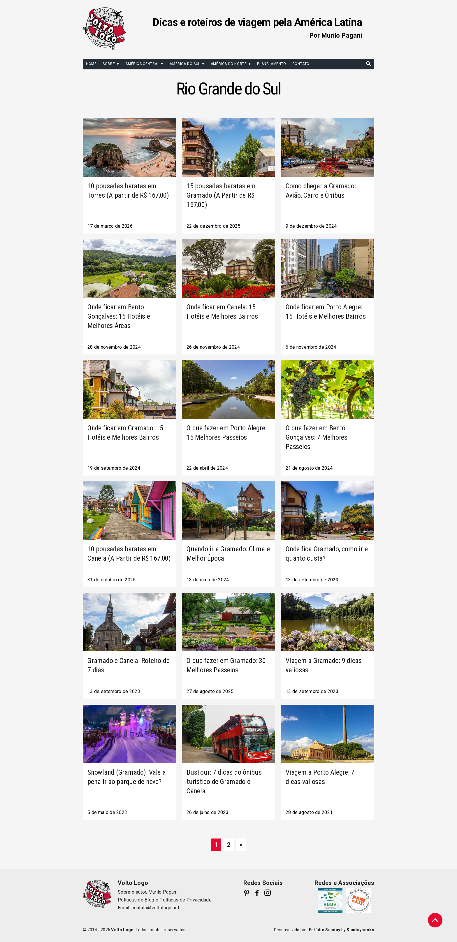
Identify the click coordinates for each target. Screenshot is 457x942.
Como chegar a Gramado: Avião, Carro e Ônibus (321, 190)
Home (91, 64)
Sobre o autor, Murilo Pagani (147, 892)
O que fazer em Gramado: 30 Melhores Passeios (226, 665)
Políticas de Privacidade (185, 900)
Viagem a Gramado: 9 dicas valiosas (324, 665)
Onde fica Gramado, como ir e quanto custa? (327, 553)
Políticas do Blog (136, 900)
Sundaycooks (360, 929)
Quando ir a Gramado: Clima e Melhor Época (228, 553)
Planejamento (271, 64)
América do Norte (229, 64)
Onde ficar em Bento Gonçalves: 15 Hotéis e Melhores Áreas (118, 316)
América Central (142, 64)
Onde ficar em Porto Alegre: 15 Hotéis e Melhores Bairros (325, 311)
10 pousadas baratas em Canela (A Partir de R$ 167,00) (129, 553)
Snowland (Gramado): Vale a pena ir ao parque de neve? (126, 777)
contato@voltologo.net (155, 908)
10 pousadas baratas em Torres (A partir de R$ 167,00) (128, 190)
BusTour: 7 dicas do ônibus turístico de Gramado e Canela (224, 781)
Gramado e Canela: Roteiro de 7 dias (128, 665)
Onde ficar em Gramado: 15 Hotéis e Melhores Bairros (125, 432)
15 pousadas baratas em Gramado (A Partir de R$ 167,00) (221, 195)
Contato (301, 64)
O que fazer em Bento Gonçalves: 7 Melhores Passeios (316, 437)
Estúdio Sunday (324, 929)
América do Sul (185, 64)
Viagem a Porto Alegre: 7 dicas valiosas (320, 777)
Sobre (109, 64)
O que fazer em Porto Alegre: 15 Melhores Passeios (226, 432)
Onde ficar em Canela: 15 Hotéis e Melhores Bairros (222, 311)
